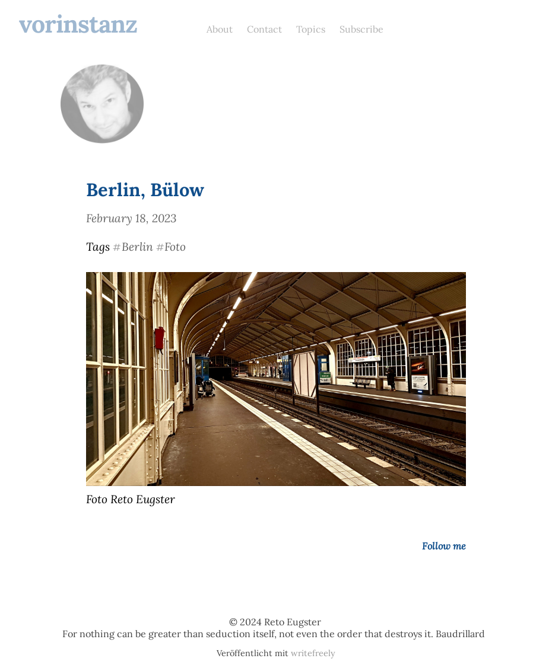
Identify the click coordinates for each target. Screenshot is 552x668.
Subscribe (361, 29)
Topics (310, 29)
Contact (264, 29)
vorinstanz (78, 24)
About (220, 29)
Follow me (444, 546)
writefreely (313, 653)
